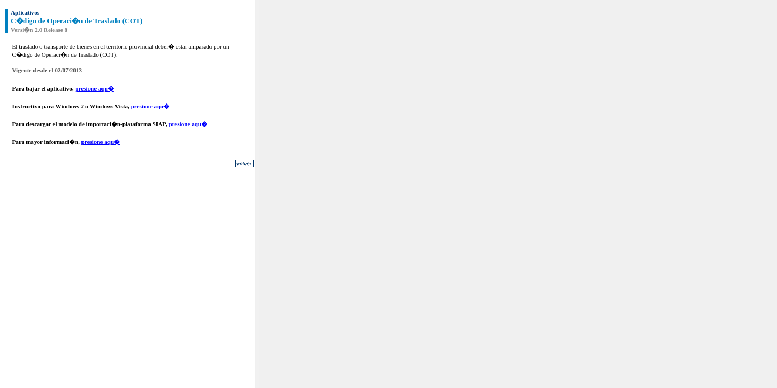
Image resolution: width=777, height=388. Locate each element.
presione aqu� (94, 88)
